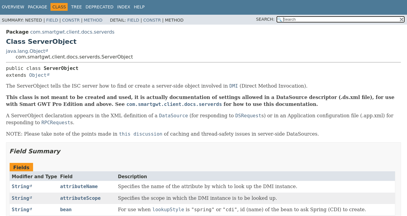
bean (66, 209)
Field (52, 20)
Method (93, 20)
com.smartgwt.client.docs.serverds (72, 32)
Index (123, 6)
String (20, 186)
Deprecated (99, 6)
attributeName (79, 186)
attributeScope (80, 198)
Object (38, 75)
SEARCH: (265, 19)
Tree (76, 6)
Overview (13, 6)
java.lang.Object (25, 51)
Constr (71, 20)
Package (37, 6)
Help (139, 6)
